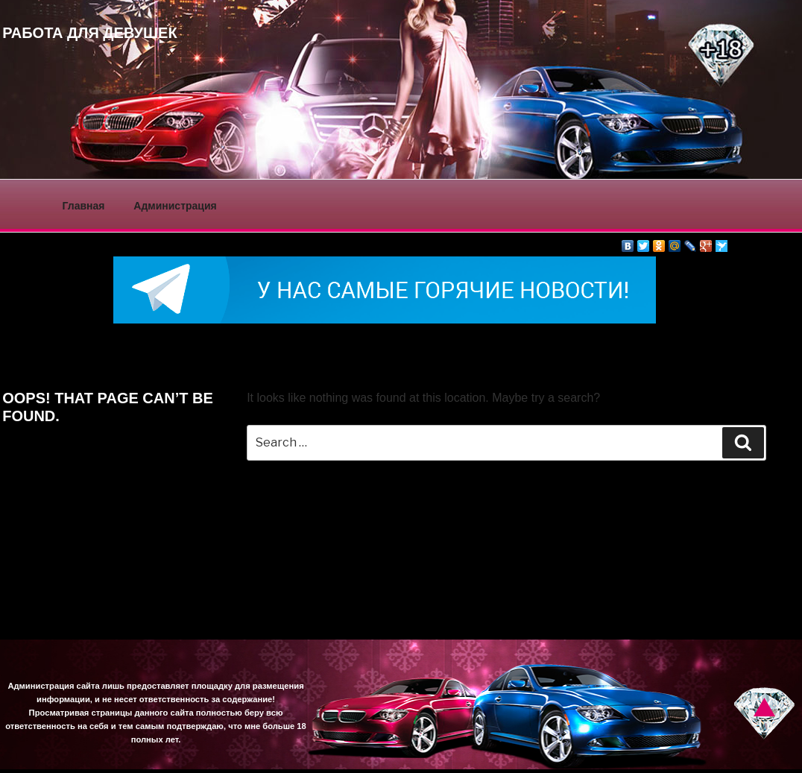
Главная (84, 206)
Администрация (174, 206)
